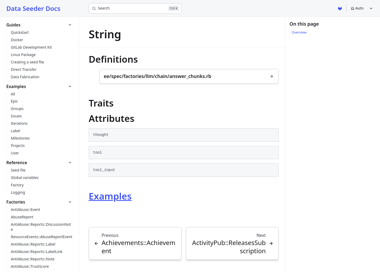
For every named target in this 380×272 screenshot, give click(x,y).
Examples (110, 196)
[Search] (135, 8)
